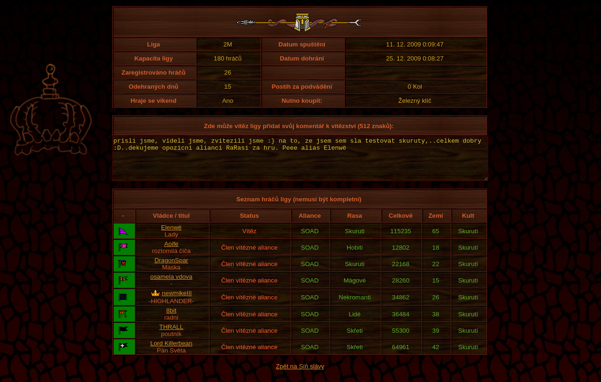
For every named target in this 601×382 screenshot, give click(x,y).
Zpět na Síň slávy (300, 374)
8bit (171, 318)
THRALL (171, 335)
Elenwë (171, 235)
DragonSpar (171, 268)
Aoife (171, 252)
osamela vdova (171, 285)
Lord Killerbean (171, 351)
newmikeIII (177, 301)
